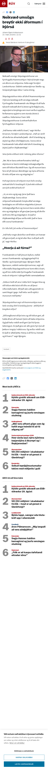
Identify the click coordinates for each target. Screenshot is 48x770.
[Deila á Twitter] (10, 12)
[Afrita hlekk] (3, 12)
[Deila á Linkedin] (14, 12)
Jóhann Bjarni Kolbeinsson (12, 33)
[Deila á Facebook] (7, 12)
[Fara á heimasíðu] (9, 3)
